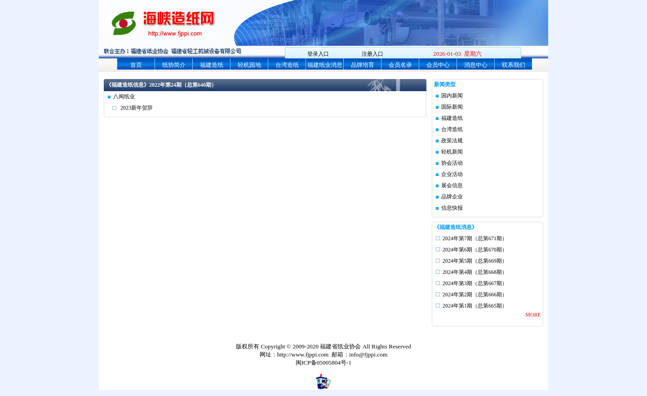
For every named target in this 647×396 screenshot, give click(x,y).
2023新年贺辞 (136, 108)
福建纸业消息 (324, 65)
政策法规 (452, 140)
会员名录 (400, 65)
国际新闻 (452, 107)
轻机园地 (249, 65)
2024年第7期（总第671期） (475, 238)
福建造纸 (211, 65)
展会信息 (452, 185)
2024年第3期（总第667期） (475, 283)
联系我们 (513, 65)
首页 (136, 65)
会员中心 (438, 65)
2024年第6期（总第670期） (475, 249)
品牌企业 (452, 197)
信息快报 (452, 208)
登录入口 (318, 54)
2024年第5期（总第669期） (475, 261)
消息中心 (475, 65)
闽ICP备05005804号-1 (323, 362)
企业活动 (452, 174)
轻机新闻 (452, 152)
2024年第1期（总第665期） (475, 306)
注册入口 (372, 54)
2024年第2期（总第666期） (475, 294)
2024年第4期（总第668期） (475, 272)
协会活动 (452, 163)
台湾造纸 (287, 65)
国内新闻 (452, 95)
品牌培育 (362, 65)
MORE (533, 315)
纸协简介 (174, 65)
